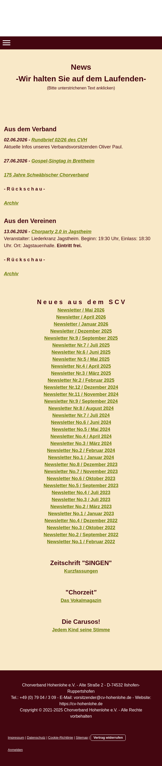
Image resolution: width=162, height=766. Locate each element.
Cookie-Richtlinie (60, 737)
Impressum (16, 737)
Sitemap (82, 737)
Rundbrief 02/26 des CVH (59, 139)
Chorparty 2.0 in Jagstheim (61, 231)
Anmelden (15, 750)
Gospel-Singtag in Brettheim (63, 160)
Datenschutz (36, 737)
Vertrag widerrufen (108, 737)
